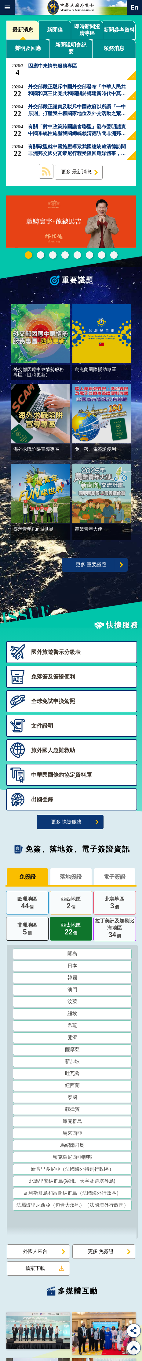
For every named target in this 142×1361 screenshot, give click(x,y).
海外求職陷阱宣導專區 (77, 255)
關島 (72, 955)
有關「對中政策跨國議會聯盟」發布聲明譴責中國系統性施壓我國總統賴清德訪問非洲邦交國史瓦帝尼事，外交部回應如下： (77, 130)
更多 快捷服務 (66, 823)
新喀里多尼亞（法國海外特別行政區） (72, 1170)
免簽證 (27, 879)
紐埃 (72, 1015)
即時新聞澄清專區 (87, 30)
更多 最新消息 (76, 171)
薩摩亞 (72, 1051)
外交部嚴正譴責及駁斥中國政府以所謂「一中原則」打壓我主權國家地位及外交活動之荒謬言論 (77, 110)
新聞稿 (55, 30)
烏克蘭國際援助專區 (89, 255)
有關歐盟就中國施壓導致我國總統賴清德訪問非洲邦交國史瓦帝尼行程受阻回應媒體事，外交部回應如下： (77, 150)
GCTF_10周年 (65, 255)
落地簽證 (71, 879)
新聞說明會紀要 (70, 48)
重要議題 (78, 280)
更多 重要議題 (91, 566)
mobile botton (7, 7)
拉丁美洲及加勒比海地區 (114, 930)
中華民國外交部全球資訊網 (71, 7)
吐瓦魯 (72, 1074)
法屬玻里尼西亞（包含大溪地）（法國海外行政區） (72, 1206)
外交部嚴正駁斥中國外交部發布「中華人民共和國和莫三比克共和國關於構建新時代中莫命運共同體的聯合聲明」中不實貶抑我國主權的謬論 (77, 90)
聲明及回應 (28, 48)
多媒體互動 (78, 1292)
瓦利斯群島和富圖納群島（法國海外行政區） (72, 1194)
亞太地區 (71, 931)
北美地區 (114, 905)
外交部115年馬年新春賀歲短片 (28, 255)
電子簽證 (115, 879)
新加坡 (72, 1062)
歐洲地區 (27, 905)
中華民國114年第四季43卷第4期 (40, 255)
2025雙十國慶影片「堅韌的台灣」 (52, 255)
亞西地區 (71, 905)
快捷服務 (122, 627)
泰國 (72, 1098)
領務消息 (114, 48)
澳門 (72, 991)
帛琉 (72, 1027)
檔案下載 (35, 1269)
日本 (72, 967)
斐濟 (72, 1039)
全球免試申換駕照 (101, 255)
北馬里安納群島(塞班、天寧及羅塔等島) (72, 1182)
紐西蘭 (72, 1086)
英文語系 (134, 7)
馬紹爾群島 (72, 1146)
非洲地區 (27, 931)
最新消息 (23, 30)
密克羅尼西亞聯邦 (72, 1158)
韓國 (72, 979)
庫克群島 (72, 1122)
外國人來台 (35, 1252)
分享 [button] (134, 1331)
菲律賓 (72, 1110)
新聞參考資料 (119, 30)
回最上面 (134, 1348)
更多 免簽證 (101, 1252)
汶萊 (72, 1003)
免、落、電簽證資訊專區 (114, 255)
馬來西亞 (72, 1134)
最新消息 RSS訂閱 (46, 171)
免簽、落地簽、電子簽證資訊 (77, 851)
